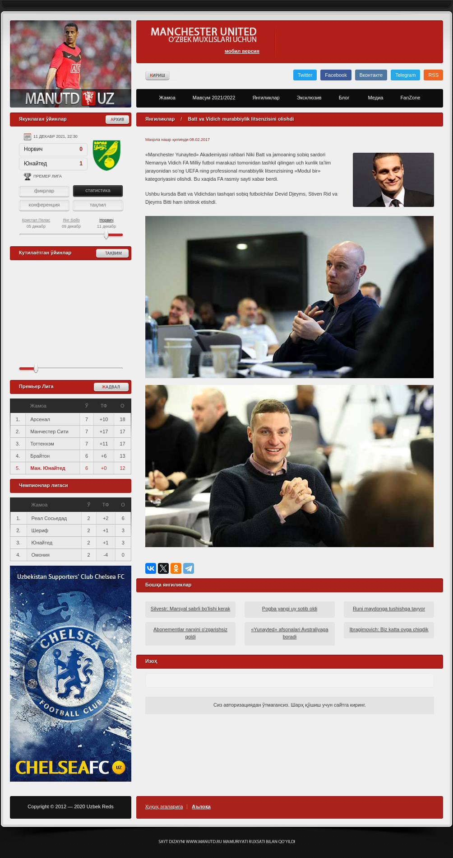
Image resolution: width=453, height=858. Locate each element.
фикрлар (44, 190)
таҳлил (98, 204)
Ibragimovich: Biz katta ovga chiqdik (389, 629)
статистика (97, 190)
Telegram (405, 75)
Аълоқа (201, 806)
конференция (44, 204)
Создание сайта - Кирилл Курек (226, 841)
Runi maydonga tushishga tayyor (389, 608)
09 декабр (71, 223)
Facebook (336, 75)
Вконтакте (371, 75)
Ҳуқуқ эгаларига (164, 806)
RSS (433, 75)
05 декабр (36, 223)
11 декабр (106, 223)
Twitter (305, 75)
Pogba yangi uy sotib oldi (289, 608)
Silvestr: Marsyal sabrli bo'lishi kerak (190, 608)
